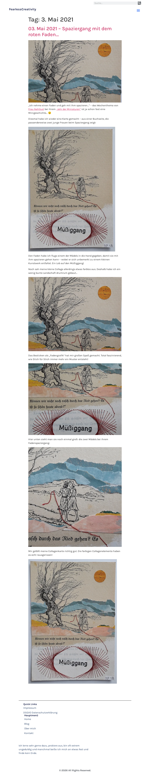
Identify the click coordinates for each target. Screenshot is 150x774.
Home (27, 719)
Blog (26, 723)
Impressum (29, 707)
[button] (138, 10)
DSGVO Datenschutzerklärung (40, 712)
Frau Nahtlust (36, 109)
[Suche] (139, 3)
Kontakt (28, 733)
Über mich (30, 728)
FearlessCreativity (22, 9)
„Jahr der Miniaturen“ (68, 109)
